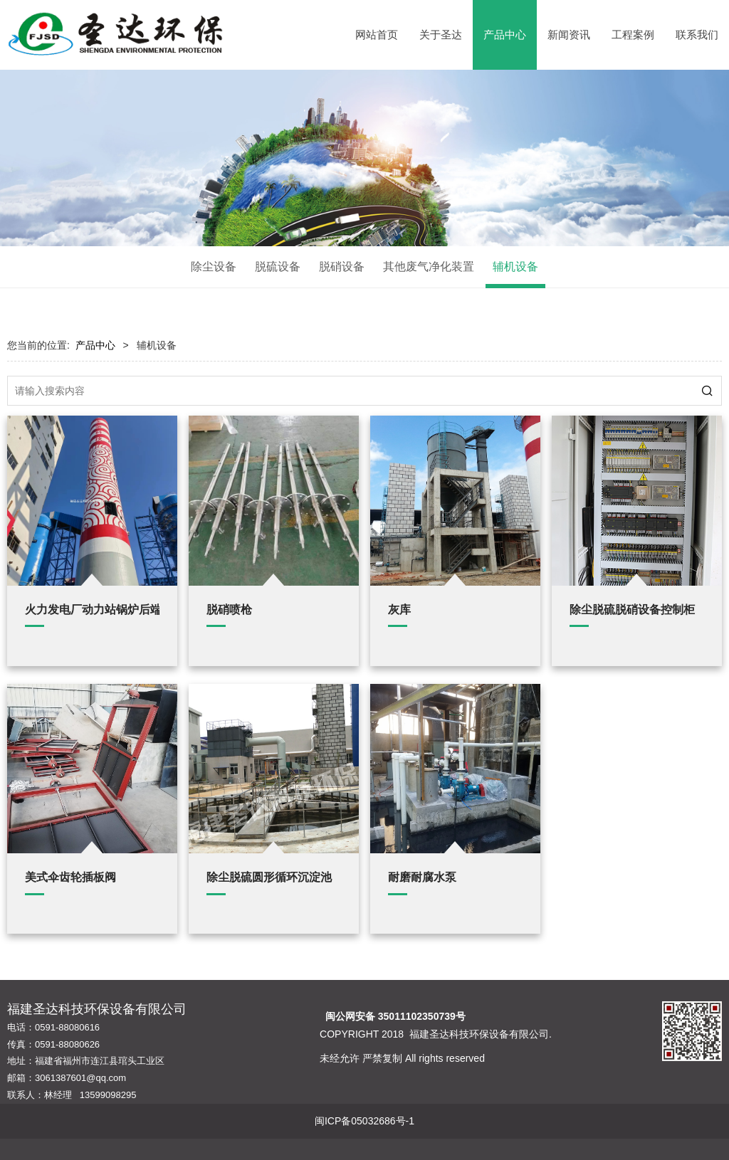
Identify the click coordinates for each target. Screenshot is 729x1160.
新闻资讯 (568, 34)
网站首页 (376, 34)
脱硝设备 (341, 266)
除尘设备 (213, 266)
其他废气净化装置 (428, 266)
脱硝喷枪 (229, 609)
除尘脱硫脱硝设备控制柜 (632, 609)
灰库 (399, 609)
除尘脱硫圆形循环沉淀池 (269, 876)
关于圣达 (440, 34)
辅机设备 (515, 266)
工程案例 (633, 34)
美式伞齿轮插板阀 (70, 876)
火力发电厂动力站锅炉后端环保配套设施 (92, 609)
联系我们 (697, 34)
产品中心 (504, 34)
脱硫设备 (277, 266)
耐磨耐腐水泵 (422, 876)
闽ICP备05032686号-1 (364, 1121)
